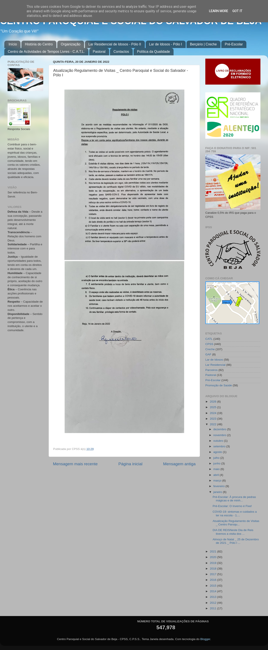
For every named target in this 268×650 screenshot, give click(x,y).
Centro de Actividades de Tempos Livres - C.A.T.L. (46, 51)
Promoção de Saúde (218, 385)
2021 (213, 551)
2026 (213, 401)
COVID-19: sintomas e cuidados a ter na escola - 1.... (235, 513)
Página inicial (130, 464)
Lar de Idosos (214, 359)
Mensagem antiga (179, 464)
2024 (213, 413)
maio (216, 469)
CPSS (209, 344)
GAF (208, 354)
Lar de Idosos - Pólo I (165, 44)
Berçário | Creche (203, 44)
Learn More (218, 11)
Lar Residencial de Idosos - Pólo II (114, 44)
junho (217, 463)
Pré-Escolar (234, 44)
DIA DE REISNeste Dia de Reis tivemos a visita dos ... (233, 531)
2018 (213, 568)
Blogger (205, 639)
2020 (213, 557)
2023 (213, 418)
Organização (70, 44)
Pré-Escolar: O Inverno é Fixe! (232, 506)
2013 (213, 597)
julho (216, 457)
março (217, 480)
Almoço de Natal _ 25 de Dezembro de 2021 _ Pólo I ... (236, 541)
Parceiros (211, 370)
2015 (213, 585)
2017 (213, 574)
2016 (213, 579)
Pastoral (99, 51)
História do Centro (39, 44)
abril (216, 475)
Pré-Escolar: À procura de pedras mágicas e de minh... (234, 498)
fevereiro (219, 486)
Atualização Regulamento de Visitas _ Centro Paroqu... (236, 522)
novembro (220, 435)
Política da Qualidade (153, 51)
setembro (219, 446)
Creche (210, 349)
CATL (209, 338)
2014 (213, 591)
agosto (218, 452)
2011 (213, 608)
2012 (213, 602)
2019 (213, 563)
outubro (218, 440)
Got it (237, 11)
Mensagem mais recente (75, 464)
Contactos (121, 51)
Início (13, 44)
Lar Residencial (215, 364)
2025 (213, 407)
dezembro (220, 429)
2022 (213, 424)
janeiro (218, 492)
